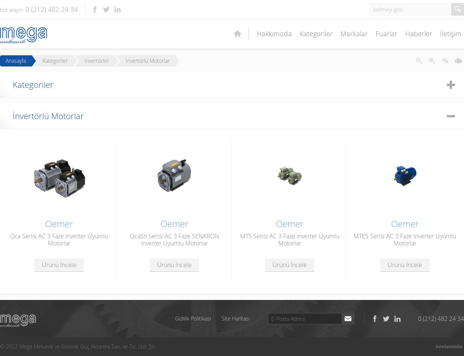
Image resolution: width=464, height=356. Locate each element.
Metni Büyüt (432, 60)
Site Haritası (236, 318)
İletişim (450, 33)
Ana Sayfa (237, 33)
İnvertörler (97, 60)
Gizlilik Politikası (193, 318)
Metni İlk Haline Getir (445, 60)
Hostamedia (449, 346)
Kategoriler (316, 33)
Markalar (354, 33)
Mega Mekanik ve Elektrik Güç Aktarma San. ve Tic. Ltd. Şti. (18, 321)
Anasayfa (16, 60)
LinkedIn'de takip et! (117, 9)
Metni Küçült (419, 60)
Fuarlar (386, 33)
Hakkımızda (274, 33)
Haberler (418, 33)
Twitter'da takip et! (106, 9)
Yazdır (458, 60)
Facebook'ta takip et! (95, 9)
